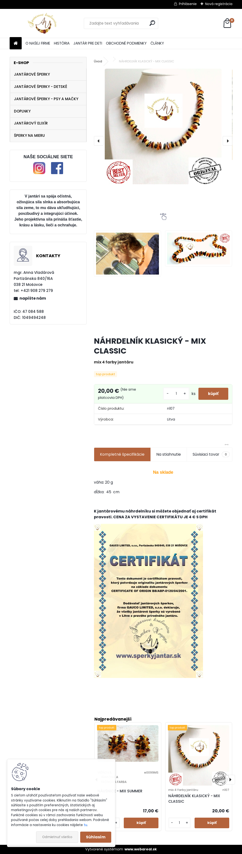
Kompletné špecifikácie (122, 454)
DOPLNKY (22, 111)
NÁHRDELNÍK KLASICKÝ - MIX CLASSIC (194, 798)
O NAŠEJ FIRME (38, 43)
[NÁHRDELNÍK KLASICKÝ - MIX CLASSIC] (163, 126)
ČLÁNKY (157, 43)
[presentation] (99, 141)
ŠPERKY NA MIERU (29, 135)
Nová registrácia (218, 3)
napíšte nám (33, 298)
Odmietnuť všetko (57, 837)
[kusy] (176, 393)
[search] (152, 23)
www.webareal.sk (140, 849)
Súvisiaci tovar (211, 454)
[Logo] (43, 23)
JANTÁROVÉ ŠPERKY (32, 74)
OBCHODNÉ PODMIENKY (126, 43)
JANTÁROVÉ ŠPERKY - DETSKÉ (40, 86)
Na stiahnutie (168, 454)
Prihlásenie (188, 3)
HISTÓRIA (62, 43)
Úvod (98, 61)
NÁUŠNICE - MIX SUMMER (120, 791)
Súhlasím (95, 837)
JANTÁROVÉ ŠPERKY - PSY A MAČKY (46, 98)
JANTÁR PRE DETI (87, 43)
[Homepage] (16, 43)
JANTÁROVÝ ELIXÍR (31, 123)
